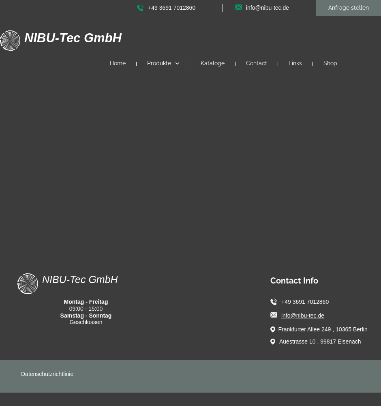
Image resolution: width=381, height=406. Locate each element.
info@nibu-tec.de (302, 315)
